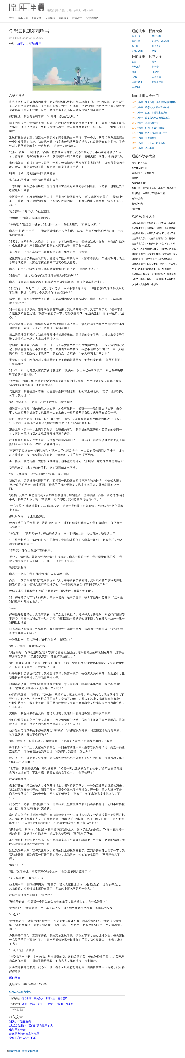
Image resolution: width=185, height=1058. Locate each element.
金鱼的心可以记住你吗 (22, 1037)
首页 (11, 18)
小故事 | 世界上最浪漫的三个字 (152, 133)
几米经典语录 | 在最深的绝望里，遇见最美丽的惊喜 (157, 228)
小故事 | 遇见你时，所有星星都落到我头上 (157, 102)
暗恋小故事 (137, 82)
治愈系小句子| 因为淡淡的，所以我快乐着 (152, 259)
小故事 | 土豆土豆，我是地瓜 (151, 143)
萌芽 (154, 51)
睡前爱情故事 (30, 1051)
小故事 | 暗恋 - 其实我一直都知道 (153, 107)
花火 (40, 1004)
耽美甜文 (77, 18)
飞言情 (49, 1004)
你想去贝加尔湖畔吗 (20, 991)
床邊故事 (136, 87)
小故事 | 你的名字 (145, 148)
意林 (32, 1004)
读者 (24, 1004)
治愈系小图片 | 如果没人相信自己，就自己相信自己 (157, 233)
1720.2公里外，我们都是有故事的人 (31, 1025)
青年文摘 (136, 66)
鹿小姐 (135, 46)
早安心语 (136, 41)
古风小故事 (137, 51)
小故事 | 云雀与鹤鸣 (146, 138)
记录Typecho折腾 (160, 41)
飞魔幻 (59, 1004)
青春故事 (27, 998)
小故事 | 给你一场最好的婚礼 (151, 128)
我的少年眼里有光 (20, 1021)
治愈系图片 (92, 18)
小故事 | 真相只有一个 (147, 122)
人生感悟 (50, 18)
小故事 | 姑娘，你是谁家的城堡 (152, 112)
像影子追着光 (17, 1029)
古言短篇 (156, 77)
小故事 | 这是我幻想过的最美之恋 (153, 117)
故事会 (69, 1004)
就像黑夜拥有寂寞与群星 (24, 1033)
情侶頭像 (156, 36)
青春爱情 (36, 18)
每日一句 (136, 36)
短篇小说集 (157, 82)
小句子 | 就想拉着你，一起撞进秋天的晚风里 (153, 279)
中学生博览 (18, 1009)
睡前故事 (35, 43)
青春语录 (63, 18)
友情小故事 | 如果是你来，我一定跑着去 (151, 269)
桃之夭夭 (156, 46)
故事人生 (23, 18)
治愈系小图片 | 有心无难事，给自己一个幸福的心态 (157, 264)
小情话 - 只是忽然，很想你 (145, 284)
